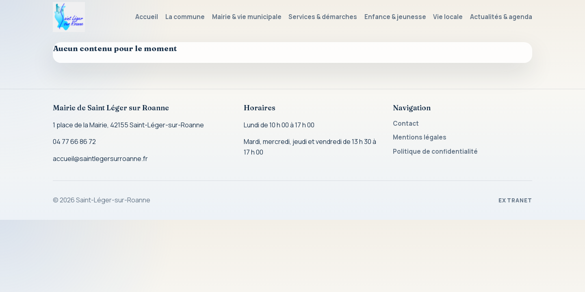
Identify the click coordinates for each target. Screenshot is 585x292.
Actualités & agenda (501, 17)
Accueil (146, 17)
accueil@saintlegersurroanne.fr (100, 158)
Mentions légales (419, 137)
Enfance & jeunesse (395, 17)
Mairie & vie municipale (247, 17)
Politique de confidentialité (435, 151)
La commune (185, 17)
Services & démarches (322, 17)
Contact (406, 123)
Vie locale (448, 17)
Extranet (515, 200)
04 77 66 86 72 (74, 141)
